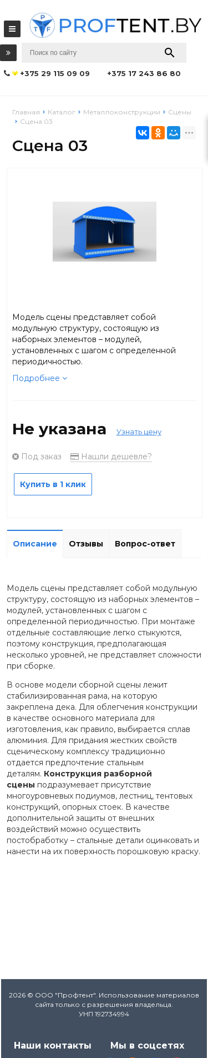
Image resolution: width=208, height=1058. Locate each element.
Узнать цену (138, 431)
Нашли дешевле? (111, 457)
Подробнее (39, 378)
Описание (35, 544)
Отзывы (86, 544)
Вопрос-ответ (145, 544)
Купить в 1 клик (53, 484)
